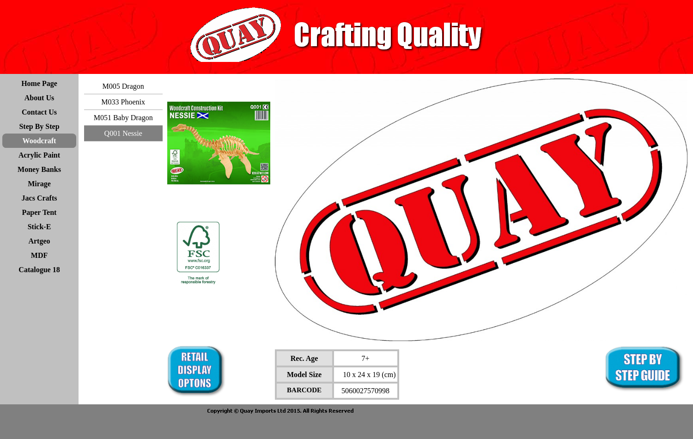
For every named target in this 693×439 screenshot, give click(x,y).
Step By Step (39, 126)
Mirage (39, 184)
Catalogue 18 (39, 270)
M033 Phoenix (123, 102)
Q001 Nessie (123, 133)
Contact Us (39, 112)
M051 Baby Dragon (123, 118)
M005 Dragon (123, 86)
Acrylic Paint (39, 155)
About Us (39, 98)
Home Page (39, 83)
